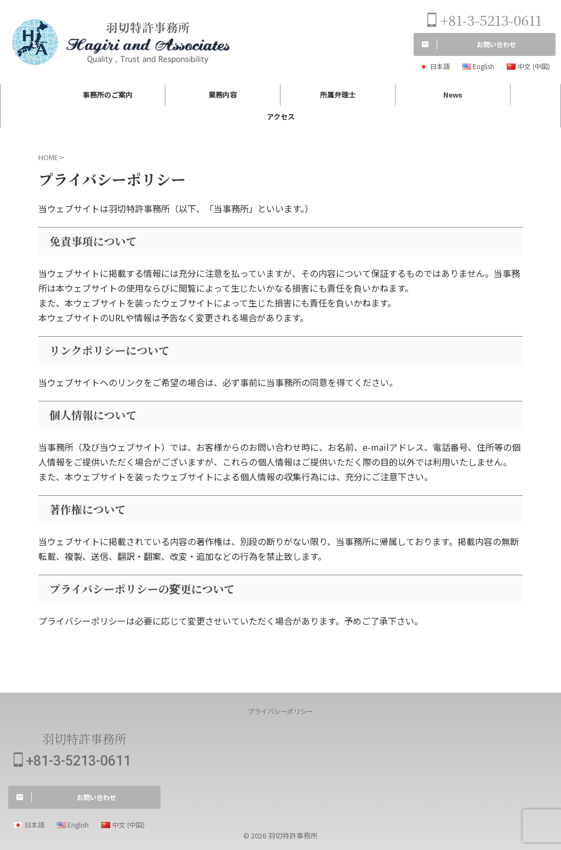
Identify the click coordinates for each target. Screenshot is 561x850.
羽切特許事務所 (84, 738)
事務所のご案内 (108, 94)
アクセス (281, 116)
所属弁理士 (338, 94)
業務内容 (222, 94)
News (452, 94)
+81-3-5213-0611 (484, 20)
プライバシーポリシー (280, 711)
